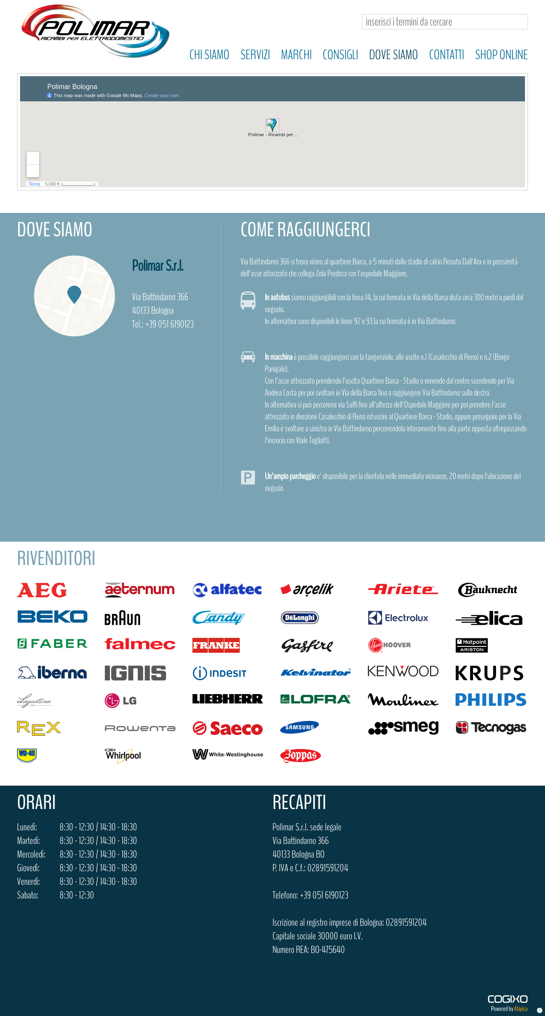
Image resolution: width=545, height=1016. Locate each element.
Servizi (255, 55)
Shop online (501, 55)
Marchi (296, 55)
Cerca (518, 22)
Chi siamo (209, 55)
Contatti (446, 55)
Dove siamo (393, 55)
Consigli (340, 55)
